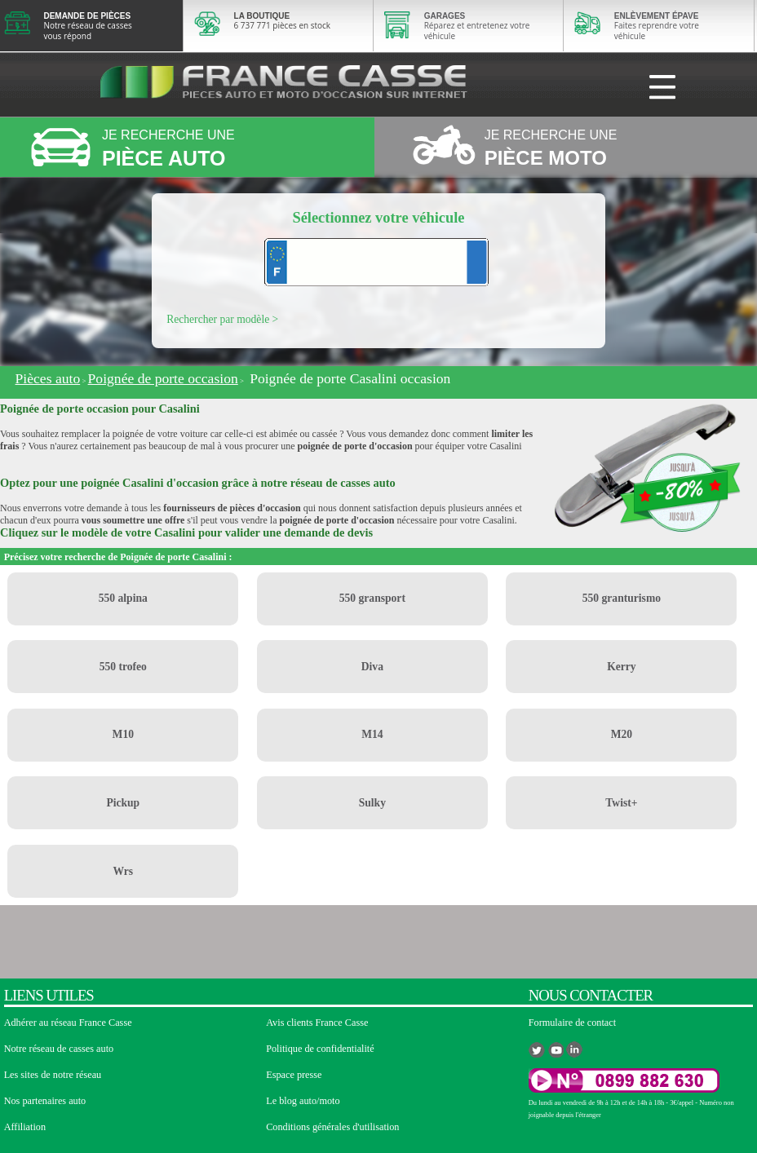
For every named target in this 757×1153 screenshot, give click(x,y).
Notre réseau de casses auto (59, 1048)
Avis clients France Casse (317, 1022)
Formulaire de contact (572, 1022)
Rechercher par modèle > (222, 319)
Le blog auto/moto (302, 1101)
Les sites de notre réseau (53, 1074)
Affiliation (25, 1127)
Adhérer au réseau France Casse (68, 1022)
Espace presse (293, 1074)
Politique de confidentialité (320, 1048)
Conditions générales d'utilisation (332, 1127)
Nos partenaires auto (45, 1101)
